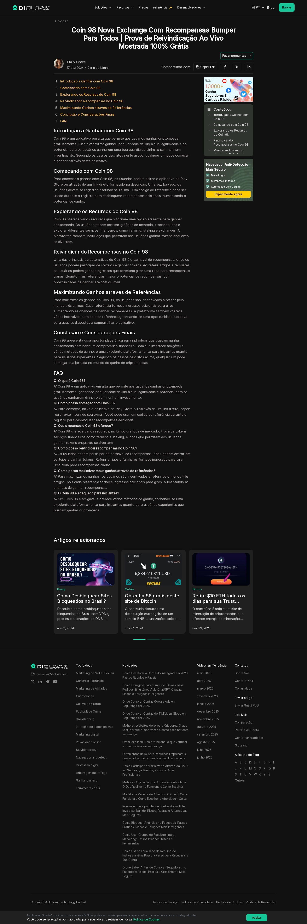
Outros (129, 589)
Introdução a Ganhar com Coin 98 (86, 81)
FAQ (63, 121)
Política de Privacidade (197, 902)
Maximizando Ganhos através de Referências (96, 108)
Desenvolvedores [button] (191, 7)
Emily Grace (76, 62)
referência (160, 7)
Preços (143, 7)
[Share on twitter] (33, 682)
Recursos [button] (125, 7)
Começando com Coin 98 (80, 88)
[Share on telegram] (48, 682)
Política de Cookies (229, 902)
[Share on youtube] (55, 682)
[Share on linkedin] (40, 682)
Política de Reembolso (261, 902)
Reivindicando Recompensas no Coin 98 (91, 101)
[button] (258, 7)
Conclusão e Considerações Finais (87, 114)
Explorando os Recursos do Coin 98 (88, 94)
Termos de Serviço (165, 902)
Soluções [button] (103, 7)
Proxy (61, 589)
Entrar (271, 7)
